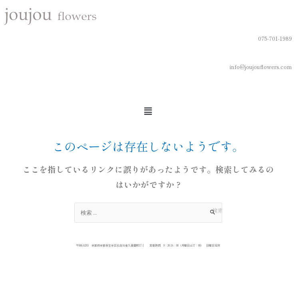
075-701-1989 (275, 38)
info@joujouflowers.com (261, 67)
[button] (148, 110)
